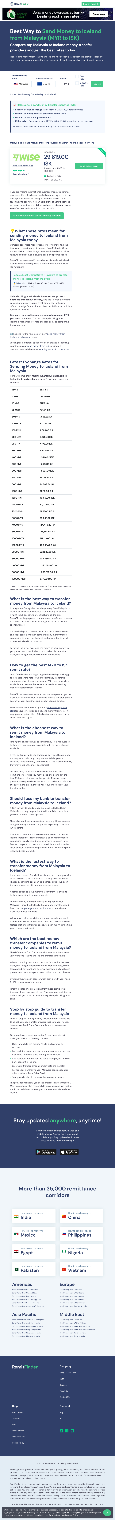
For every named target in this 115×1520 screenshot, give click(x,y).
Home (13, 94)
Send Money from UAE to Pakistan (73, 1323)
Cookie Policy (72, 1515)
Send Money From (68, 1373)
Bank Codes (17, 1412)
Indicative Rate (83, 84)
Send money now (89, 165)
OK (107, 1512)
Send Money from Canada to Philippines (28, 1306)
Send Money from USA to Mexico (25, 1289)
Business (63, 1385)
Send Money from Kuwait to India (73, 1333)
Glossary (16, 1418)
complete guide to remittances (35, 908)
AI (60, 1418)
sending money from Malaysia (54, 349)
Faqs (14, 1424)
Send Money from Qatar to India (72, 1336)
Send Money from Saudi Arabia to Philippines (77, 1329)
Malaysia (41, 94)
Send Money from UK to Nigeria (72, 1293)
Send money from (27, 94)
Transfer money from (19, 77)
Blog (61, 1412)
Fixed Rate (82, 77)
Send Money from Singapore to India (26, 1333)
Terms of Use (18, 1430)
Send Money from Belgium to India (73, 1306)
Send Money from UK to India (71, 1289)
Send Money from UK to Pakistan (72, 1303)
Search (97, 83)
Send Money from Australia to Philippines (28, 1320)
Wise (18, 283)
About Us (64, 1391)
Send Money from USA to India (24, 1296)
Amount (63, 78)
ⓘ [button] (29, 121)
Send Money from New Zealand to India (27, 1326)
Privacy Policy (55, 1515)
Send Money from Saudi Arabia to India (75, 1326)
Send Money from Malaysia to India (26, 1336)
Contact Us (65, 1397)
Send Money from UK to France (72, 1296)
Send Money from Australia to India (26, 1323)
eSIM (62, 1379)
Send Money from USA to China (24, 1293)
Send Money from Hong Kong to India (26, 1329)
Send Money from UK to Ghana (72, 1299)
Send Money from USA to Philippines (26, 1299)
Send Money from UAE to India (72, 1320)
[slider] (19, 170)
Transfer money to (44, 78)
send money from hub (38, 346)
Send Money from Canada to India (25, 1303)
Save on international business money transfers (37, 215)
